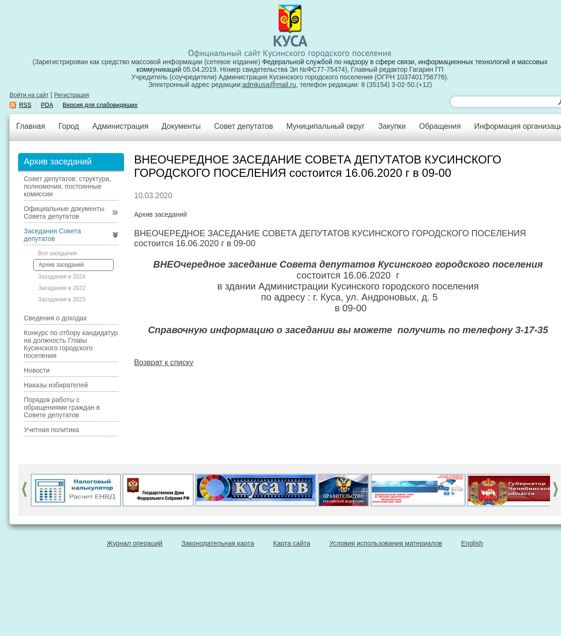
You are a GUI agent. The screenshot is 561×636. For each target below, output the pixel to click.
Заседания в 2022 (62, 288)
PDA (47, 105)
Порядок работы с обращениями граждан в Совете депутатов (62, 407)
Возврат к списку (163, 362)
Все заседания (57, 253)
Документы (181, 126)
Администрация (120, 126)
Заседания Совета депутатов (52, 234)
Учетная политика (51, 430)
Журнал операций (134, 543)
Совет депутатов (243, 126)
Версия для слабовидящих (100, 105)
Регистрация (71, 95)
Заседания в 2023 (62, 299)
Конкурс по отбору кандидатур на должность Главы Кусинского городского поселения (71, 344)
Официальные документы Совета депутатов (64, 212)
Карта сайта (291, 543)
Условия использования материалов (385, 543)
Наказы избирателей (56, 385)
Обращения (440, 126)
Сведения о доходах (55, 318)
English (472, 543)
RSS (25, 105)
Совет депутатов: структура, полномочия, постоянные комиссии (67, 186)
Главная (30, 126)
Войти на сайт (29, 95)
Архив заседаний (61, 264)
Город (68, 126)
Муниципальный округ (325, 126)
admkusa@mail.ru (269, 84)
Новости (36, 370)
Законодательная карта (218, 543)
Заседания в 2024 (62, 276)
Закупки (392, 126)
